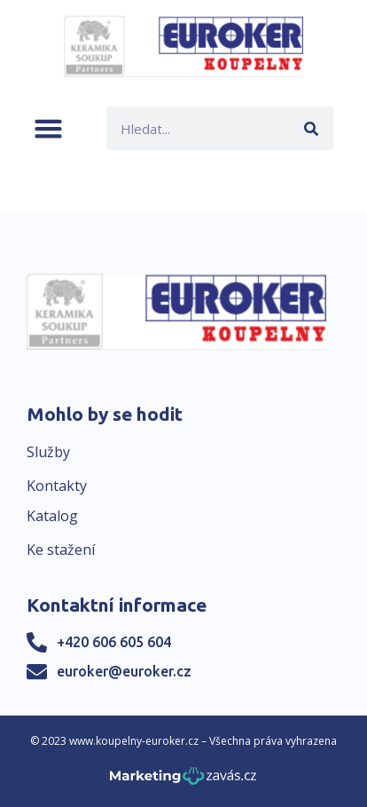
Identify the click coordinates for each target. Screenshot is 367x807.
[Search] (311, 128)
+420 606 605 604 (114, 642)
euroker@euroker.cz (124, 671)
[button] (48, 128)
